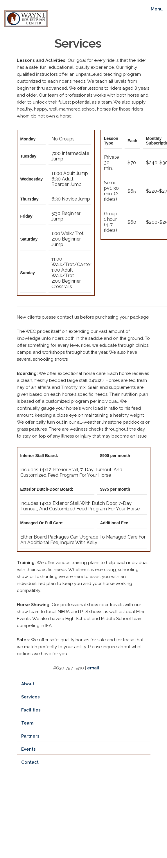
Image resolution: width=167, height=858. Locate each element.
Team (27, 723)
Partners (30, 736)
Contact (30, 762)
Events (28, 749)
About (27, 684)
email (93, 668)
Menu (157, 9)
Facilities (31, 710)
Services (30, 697)
